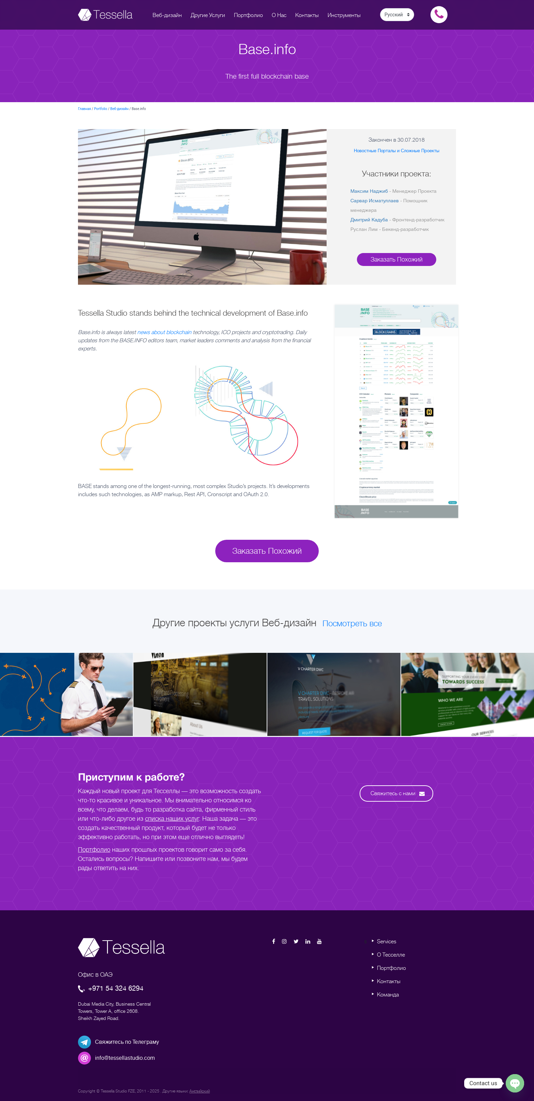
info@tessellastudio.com (125, 1058)
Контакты (388, 981)
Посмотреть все (352, 623)
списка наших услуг (172, 818)
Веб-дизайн (119, 109)
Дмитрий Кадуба (369, 219)
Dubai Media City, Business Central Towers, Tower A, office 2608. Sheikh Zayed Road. (114, 1011)
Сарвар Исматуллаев (374, 200)
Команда (388, 995)
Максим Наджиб (369, 191)
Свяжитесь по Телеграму (127, 1042)
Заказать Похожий (397, 259)
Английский (199, 1091)
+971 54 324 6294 (110, 988)
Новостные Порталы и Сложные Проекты (396, 150)
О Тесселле (391, 955)
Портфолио (94, 849)
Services (386, 942)
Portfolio (100, 109)
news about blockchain (164, 332)
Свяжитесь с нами (398, 793)
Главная (84, 109)
